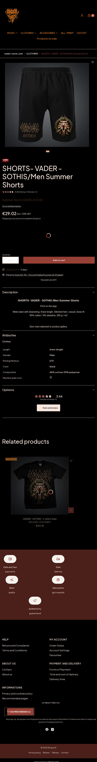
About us (7, 674)
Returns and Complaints (15, 645)
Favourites (55, 655)
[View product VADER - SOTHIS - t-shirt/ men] (71, 510)
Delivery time (57, 679)
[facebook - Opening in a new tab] (47, 729)
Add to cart (59, 260)
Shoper (51, 748)
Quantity (6, 255)
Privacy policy (35, 752)
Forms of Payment (60, 669)
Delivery (55, 752)
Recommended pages (15, 698)
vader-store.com (13, 53)
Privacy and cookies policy (17, 693)
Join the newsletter (20, 711)
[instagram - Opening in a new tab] (52, 729)
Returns (46, 752)
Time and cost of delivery (63, 674)
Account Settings (59, 650)
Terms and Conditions (14, 650)
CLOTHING (32, 53)
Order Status (56, 645)
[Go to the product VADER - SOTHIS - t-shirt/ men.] (39, 486)
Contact (7, 669)
